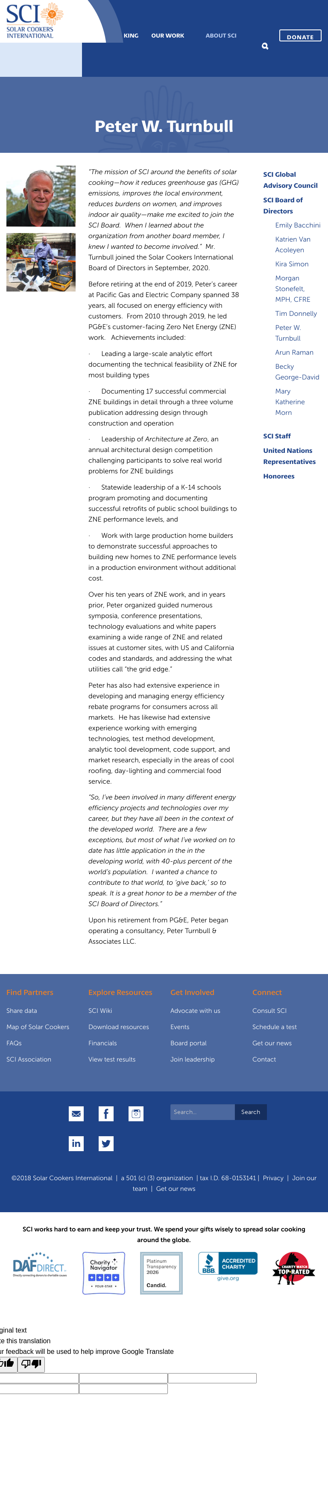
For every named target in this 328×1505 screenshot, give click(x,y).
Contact (264, 1059)
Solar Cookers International (72, 1178)
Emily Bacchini (298, 226)
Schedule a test (274, 1027)
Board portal (188, 1043)
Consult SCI (269, 1011)
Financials (102, 1043)
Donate (300, 37)
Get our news (272, 1043)
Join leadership (192, 1059)
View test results (112, 1059)
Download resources (118, 1027)
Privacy (273, 1178)
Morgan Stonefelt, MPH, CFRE (292, 289)
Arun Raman (294, 353)
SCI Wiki (100, 1011)
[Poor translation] (31, 1365)
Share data (21, 1011)
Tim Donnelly (296, 314)
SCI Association (28, 1059)
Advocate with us (195, 1011)
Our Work (167, 35)
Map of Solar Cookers (37, 1027)
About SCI (220, 35)
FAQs (14, 1043)
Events (180, 1027)
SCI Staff (277, 436)
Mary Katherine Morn (290, 402)
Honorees (279, 476)
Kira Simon (292, 264)
